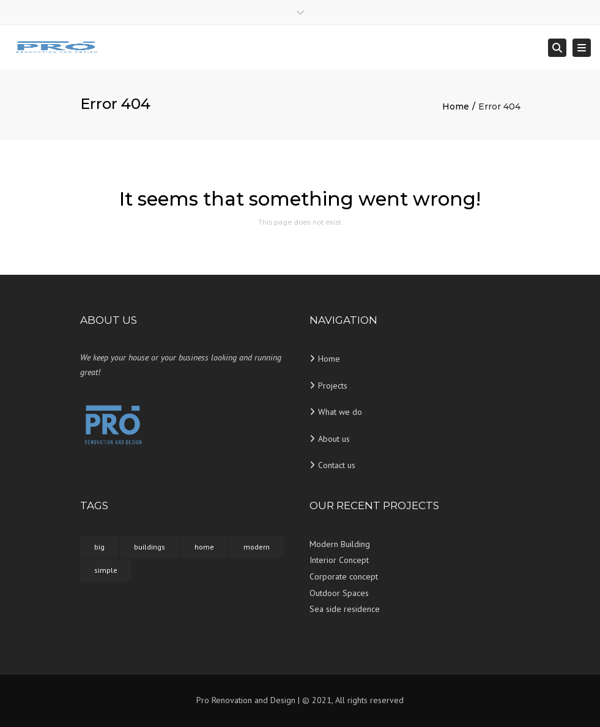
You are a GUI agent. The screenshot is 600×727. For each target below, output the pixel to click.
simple (105, 570)
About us (334, 438)
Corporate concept (343, 576)
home (204, 546)
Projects (332, 385)
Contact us (336, 465)
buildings (149, 546)
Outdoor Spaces (339, 592)
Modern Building (339, 544)
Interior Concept (339, 559)
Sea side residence (344, 608)
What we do (340, 411)
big (99, 546)
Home (455, 106)
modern (256, 546)
